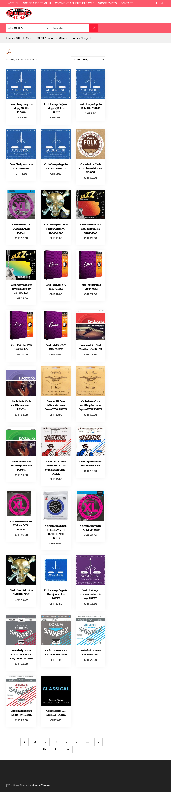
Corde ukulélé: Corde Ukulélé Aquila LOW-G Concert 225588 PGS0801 (56, 405)
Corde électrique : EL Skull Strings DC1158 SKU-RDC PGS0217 (55, 228)
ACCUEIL (13, 3)
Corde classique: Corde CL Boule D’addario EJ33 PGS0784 (90, 168)
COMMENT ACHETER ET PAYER (74, 3)
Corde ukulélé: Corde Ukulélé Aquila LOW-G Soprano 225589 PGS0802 (90, 405)
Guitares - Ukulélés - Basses (63, 38)
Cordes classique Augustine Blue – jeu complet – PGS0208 (56, 594)
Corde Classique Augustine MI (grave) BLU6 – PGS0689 (55, 108)
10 (44, 749)
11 (56, 749)
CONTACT (126, 3)
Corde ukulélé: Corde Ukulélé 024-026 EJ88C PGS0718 (21, 405)
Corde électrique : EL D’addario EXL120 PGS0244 (21, 228)
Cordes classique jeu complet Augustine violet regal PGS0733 (90, 594)
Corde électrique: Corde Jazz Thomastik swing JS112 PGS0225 (21, 289)
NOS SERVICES (107, 3)
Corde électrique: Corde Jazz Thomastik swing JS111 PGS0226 (90, 228)
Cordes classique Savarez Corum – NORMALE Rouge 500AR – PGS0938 (21, 654)
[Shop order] (88, 59)
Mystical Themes (41, 785)
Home (10, 38)
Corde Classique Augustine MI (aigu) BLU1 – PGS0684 (21, 108)
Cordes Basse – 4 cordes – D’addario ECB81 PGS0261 (21, 525)
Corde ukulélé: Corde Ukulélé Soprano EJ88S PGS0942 (21, 465)
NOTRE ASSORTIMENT (37, 3)
